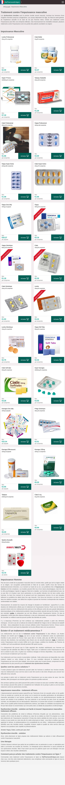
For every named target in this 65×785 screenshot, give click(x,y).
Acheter (23, 70)
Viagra (21, 636)
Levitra (12, 613)
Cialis (53, 640)
